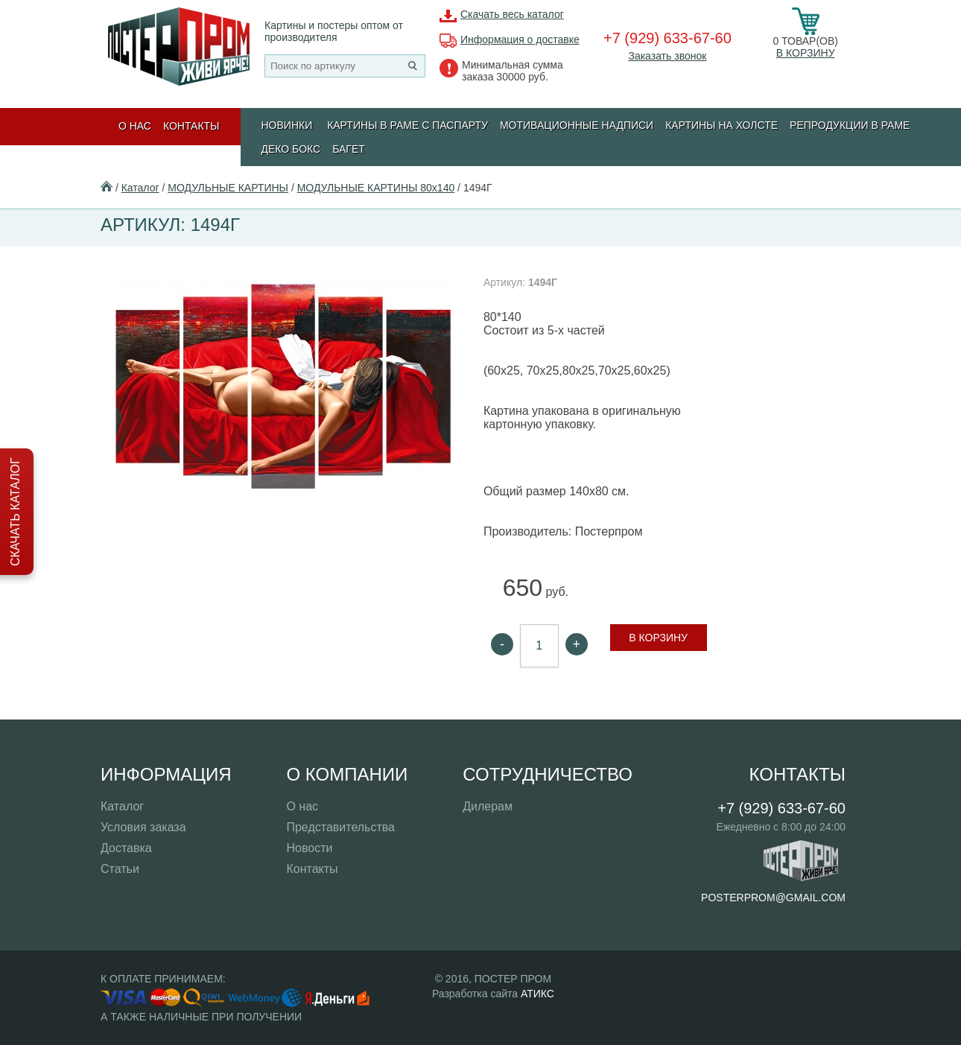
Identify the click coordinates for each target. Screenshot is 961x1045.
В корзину (805, 53)
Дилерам (488, 806)
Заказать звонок (667, 56)
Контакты (191, 126)
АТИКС (537, 994)
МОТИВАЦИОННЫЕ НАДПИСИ (576, 125)
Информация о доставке (520, 39)
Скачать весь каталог (512, 14)
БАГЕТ (348, 149)
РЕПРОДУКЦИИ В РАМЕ (850, 125)
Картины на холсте (721, 125)
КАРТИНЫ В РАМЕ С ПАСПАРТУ (407, 125)
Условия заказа (143, 827)
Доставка (126, 848)
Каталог (140, 188)
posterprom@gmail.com (773, 897)
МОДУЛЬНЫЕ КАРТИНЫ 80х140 (376, 188)
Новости (309, 848)
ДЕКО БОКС (291, 149)
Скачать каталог (15, 511)
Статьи (120, 869)
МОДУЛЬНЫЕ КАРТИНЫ (228, 188)
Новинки (287, 125)
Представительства (340, 827)
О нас (134, 126)
